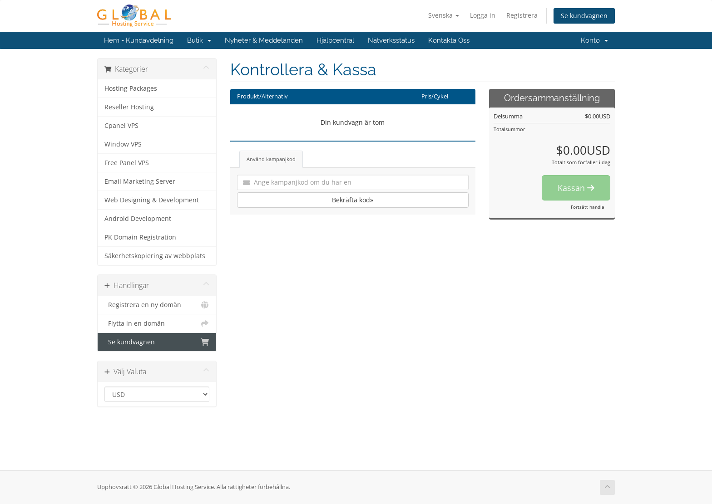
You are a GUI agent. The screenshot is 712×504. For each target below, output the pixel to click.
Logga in (482, 15)
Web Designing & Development (151, 200)
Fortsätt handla (587, 207)
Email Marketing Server (139, 181)
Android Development (137, 219)
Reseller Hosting (129, 107)
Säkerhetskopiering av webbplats (154, 256)
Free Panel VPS (126, 163)
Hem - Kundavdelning (138, 40)
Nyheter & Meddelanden (264, 40)
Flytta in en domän (156, 323)
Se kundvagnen (584, 15)
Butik (199, 40)
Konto (594, 40)
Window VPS (123, 144)
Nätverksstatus (391, 40)
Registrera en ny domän (156, 304)
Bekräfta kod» (352, 200)
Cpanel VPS (121, 126)
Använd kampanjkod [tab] (271, 159)
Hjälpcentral (335, 40)
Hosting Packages (130, 88)
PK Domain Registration (140, 237)
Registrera (522, 15)
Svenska (443, 15)
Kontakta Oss (449, 40)
